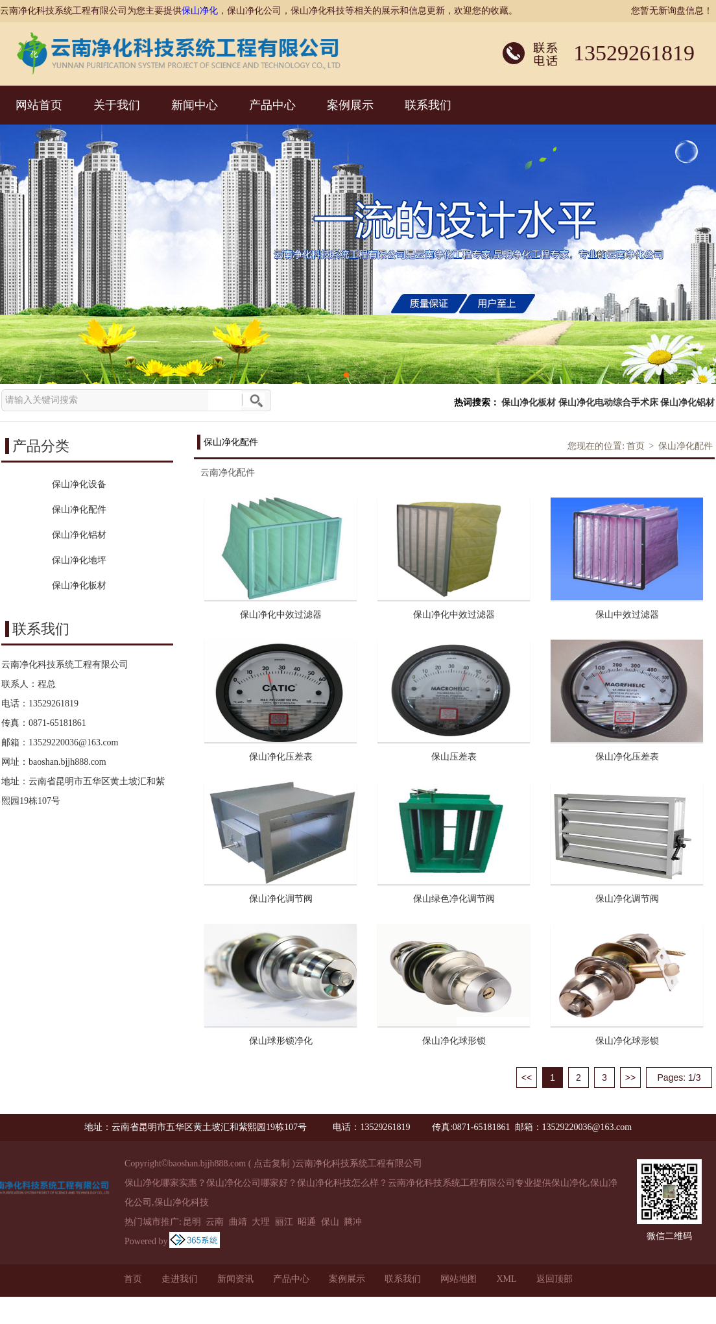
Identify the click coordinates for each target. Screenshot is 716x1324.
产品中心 (272, 105)
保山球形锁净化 (281, 1041)
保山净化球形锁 (454, 1041)
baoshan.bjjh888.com (67, 762)
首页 (635, 446)
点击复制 (272, 1163)
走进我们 (179, 1279)
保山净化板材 (528, 402)
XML (506, 1279)
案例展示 (350, 105)
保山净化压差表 (281, 757)
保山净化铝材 (687, 402)
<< (526, 1077)
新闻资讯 (235, 1279)
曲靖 (238, 1222)
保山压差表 (454, 757)
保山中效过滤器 (627, 615)
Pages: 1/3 (679, 1077)
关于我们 (116, 105)
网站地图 (458, 1279)
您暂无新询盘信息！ (672, 11)
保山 (330, 1222)
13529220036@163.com (74, 742)
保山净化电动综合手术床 (608, 402)
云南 (215, 1222)
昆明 (192, 1222)
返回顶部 (554, 1279)
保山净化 (200, 11)
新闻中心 (194, 105)
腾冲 (353, 1222)
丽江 (284, 1222)
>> (630, 1077)
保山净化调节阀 (281, 899)
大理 (261, 1222)
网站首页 (39, 105)
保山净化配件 (685, 446)
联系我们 (428, 105)
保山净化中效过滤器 (281, 615)
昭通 (307, 1222)
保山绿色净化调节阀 (454, 899)
